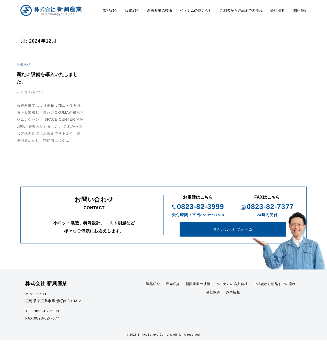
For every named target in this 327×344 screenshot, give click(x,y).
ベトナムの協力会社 (196, 10)
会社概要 (277, 10)
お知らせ (24, 64)
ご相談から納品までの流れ (241, 10)
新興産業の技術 (159, 10)
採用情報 (299, 10)
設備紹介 (132, 10)
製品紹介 (110, 10)
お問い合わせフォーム (232, 231)
